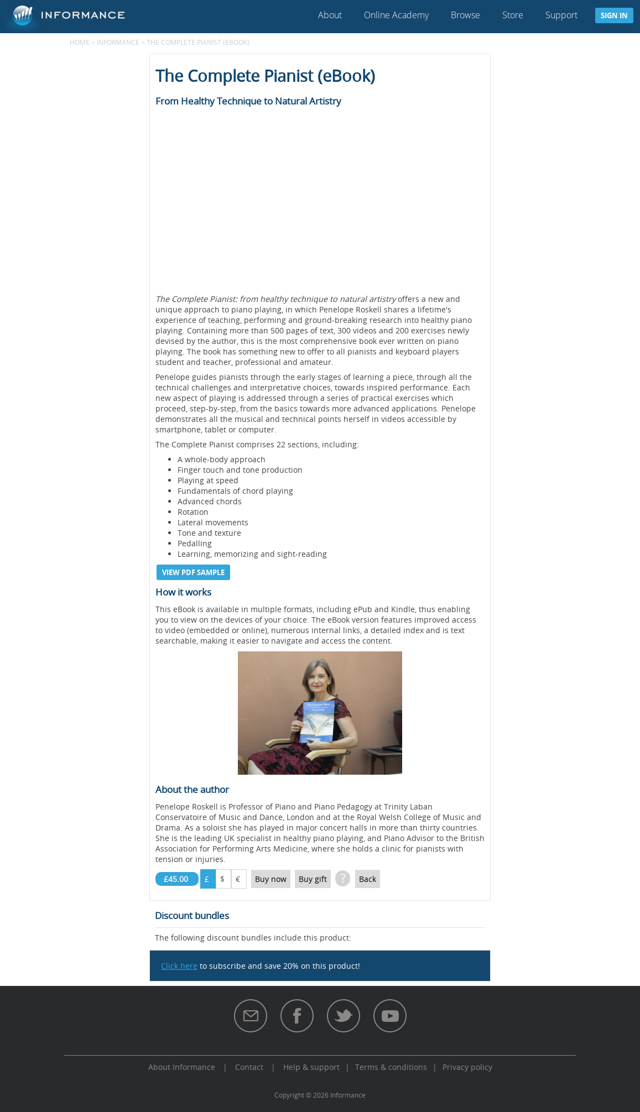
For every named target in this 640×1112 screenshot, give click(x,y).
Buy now (271, 879)
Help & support (311, 1067)
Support (561, 15)
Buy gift (313, 879)
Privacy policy (467, 1067)
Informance (118, 42)
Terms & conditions (391, 1067)
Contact (249, 1067)
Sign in (614, 15)
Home (80, 42)
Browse (465, 15)
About (330, 15)
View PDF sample (193, 572)
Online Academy (396, 15)
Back (367, 879)
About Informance (181, 1067)
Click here (179, 965)
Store (512, 15)
